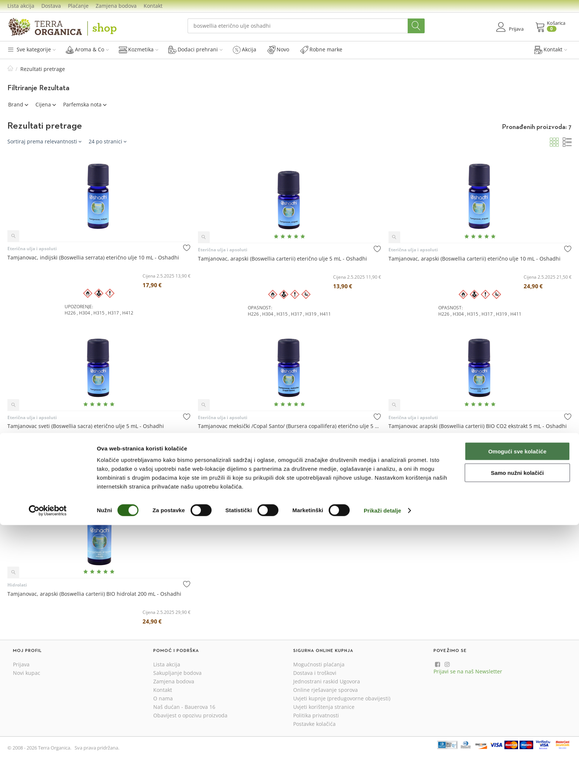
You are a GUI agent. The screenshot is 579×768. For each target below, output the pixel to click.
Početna (10, 69)
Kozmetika (138, 49)
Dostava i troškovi (314, 672)
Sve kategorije (31, 49)
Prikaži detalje (382, 753)
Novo (278, 49)
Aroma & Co (87, 49)
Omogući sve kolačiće (517, 694)
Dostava (51, 5)
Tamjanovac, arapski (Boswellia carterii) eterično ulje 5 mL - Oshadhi (282, 258)
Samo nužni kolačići (517, 716)
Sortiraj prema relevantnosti (44, 141)
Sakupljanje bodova (177, 672)
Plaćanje (78, 5)
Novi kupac (26, 672)
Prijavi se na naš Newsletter (468, 671)
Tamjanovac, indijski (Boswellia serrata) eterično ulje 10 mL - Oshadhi (93, 257)
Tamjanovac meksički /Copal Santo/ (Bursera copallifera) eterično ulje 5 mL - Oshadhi (289, 425)
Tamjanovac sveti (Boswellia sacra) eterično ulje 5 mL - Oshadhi (85, 425)
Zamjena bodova (116, 5)
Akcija (244, 49)
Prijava (21, 664)
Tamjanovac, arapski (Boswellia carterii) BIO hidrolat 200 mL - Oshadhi (94, 593)
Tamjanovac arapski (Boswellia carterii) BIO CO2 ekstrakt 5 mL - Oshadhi (477, 425)
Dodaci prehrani (195, 49)
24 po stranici (107, 141)
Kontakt (153, 5)
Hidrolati (17, 585)
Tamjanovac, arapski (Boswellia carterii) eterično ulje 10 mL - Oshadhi (474, 258)
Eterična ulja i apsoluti (32, 248)
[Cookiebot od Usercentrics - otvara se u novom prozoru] (48, 753)
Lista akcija (20, 5)
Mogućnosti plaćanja (319, 664)
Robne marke (321, 49)
